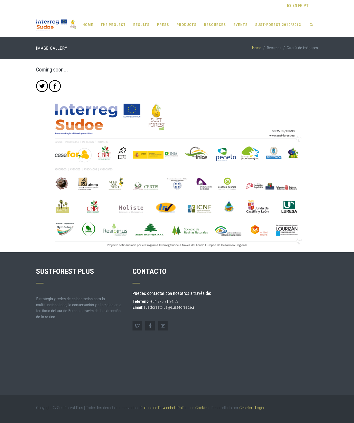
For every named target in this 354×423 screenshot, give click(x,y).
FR (300, 5)
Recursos (274, 48)
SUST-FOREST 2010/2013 (278, 25)
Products (187, 25)
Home (88, 25)
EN (294, 5)
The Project (113, 25)
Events (240, 25)
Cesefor (245, 407)
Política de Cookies (193, 407)
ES (289, 5)
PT (306, 5)
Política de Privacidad (157, 407)
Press (163, 25)
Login (259, 407)
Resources (215, 25)
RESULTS (141, 25)
